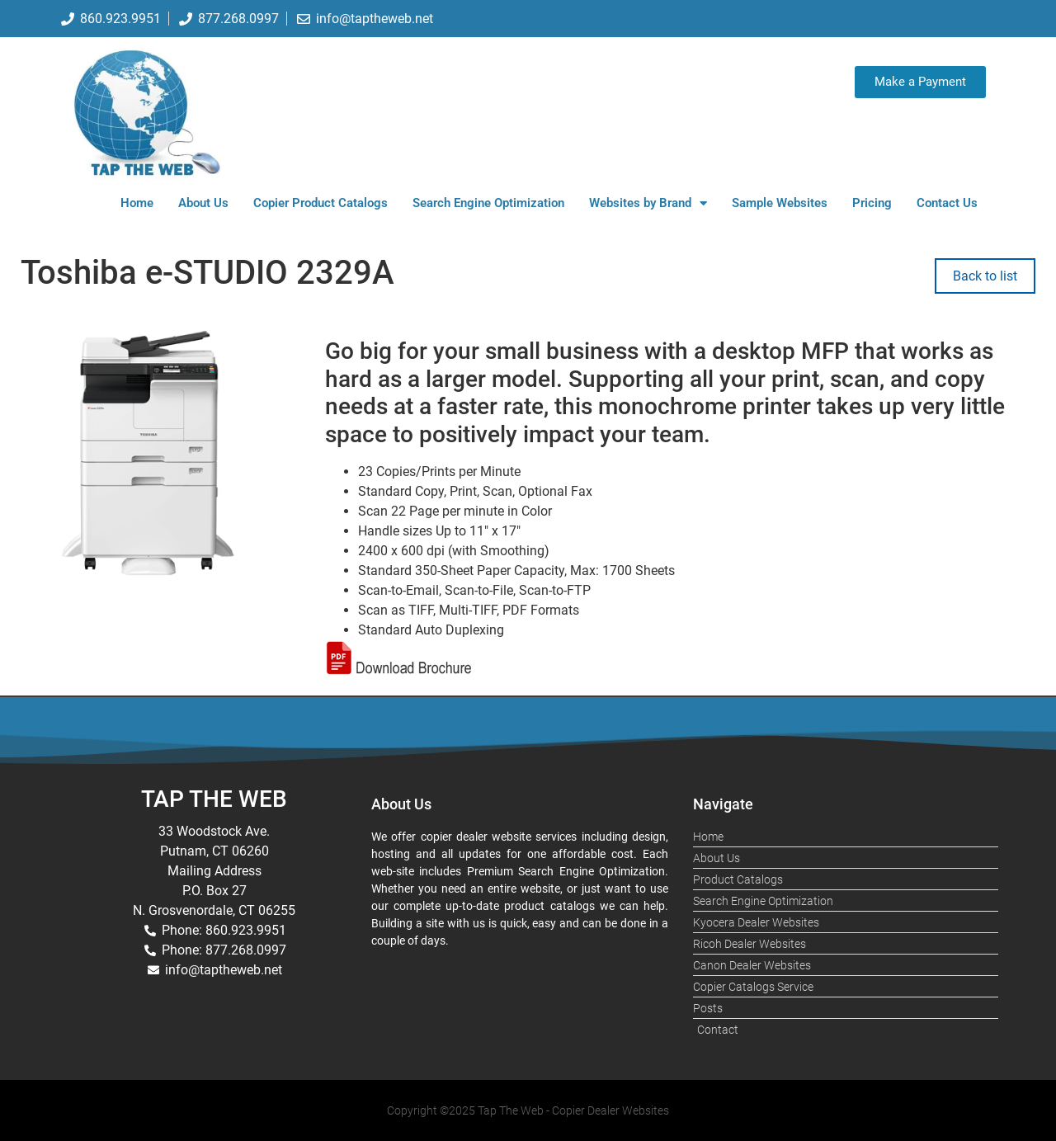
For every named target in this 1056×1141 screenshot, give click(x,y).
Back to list (985, 276)
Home (136, 203)
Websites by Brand (648, 203)
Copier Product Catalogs (320, 203)
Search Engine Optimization (488, 203)
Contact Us (947, 203)
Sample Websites (779, 203)
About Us (203, 203)
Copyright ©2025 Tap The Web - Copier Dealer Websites (528, 1110)
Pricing (872, 203)
